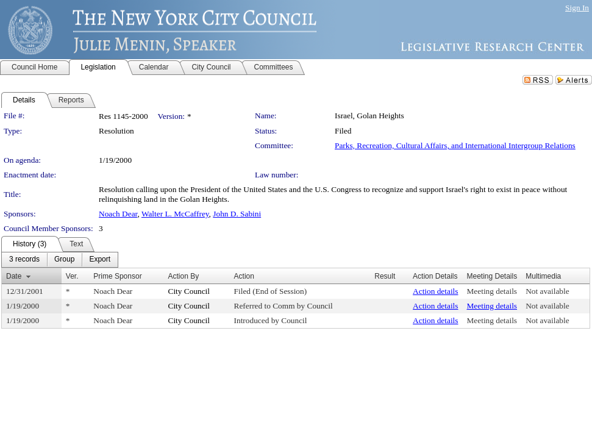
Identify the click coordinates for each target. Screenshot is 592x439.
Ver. (72, 276)
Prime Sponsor (117, 276)
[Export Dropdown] (100, 259)
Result (384, 276)
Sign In (577, 7)
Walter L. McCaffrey (175, 213)
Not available (547, 291)
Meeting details (492, 291)
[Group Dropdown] (64, 259)
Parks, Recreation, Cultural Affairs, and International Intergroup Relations (455, 145)
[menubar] (59, 260)
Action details (435, 291)
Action (244, 276)
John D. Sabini (237, 213)
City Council (189, 291)
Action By (183, 276)
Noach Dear (118, 213)
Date (13, 276)
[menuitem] (24, 259)
